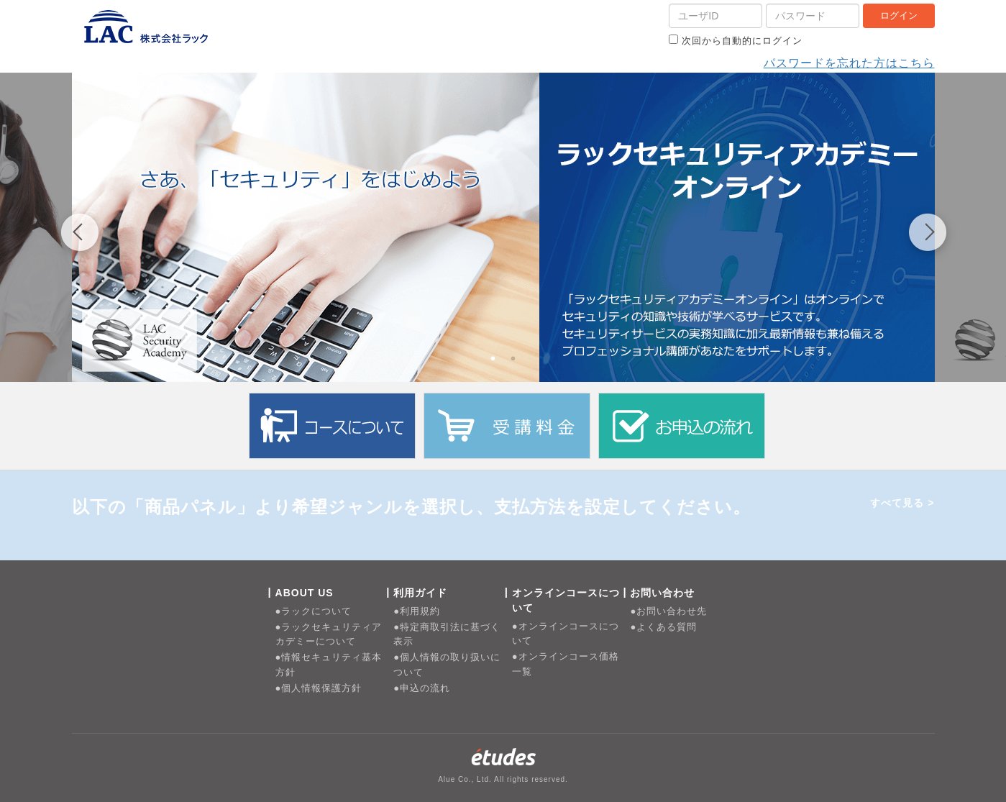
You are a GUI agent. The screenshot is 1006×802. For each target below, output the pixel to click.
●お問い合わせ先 (668, 611)
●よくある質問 (663, 626)
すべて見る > (902, 503)
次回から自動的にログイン (735, 40)
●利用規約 (416, 611)
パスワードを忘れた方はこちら (849, 63)
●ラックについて (313, 611)
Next (928, 235)
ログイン (899, 15)
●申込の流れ (421, 688)
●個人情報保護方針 (318, 688)
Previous (79, 235)
